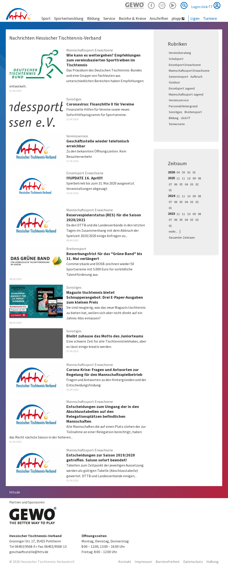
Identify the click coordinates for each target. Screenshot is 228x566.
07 (170, 184)
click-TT (185, 118)
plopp (178, 18)
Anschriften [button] (159, 18)
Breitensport (193, 112)
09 (194, 178)
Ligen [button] (195, 18)
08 (199, 178)
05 (181, 184)
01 (194, 172)
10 (188, 178)
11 (183, 178)
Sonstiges (175, 112)
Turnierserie (177, 124)
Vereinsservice (179, 100)
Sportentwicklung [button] (68, 18)
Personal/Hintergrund (183, 106)
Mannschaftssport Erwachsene (189, 71)
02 (188, 172)
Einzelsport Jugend (182, 88)
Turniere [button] (210, 18)
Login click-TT (205, 5)
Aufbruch (196, 77)
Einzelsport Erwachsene (185, 65)
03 (183, 172)
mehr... (173, 231)
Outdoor (174, 82)
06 (175, 184)
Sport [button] (46, 18)
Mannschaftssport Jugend (186, 94)
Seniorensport (178, 77)
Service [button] (109, 18)
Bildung (174, 118)
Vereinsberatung (180, 53)
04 (178, 172)
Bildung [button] (93, 18)
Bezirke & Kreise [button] (132, 18)
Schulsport (176, 59)
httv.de (14, 492)
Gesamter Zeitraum (182, 237)
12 (178, 178)
